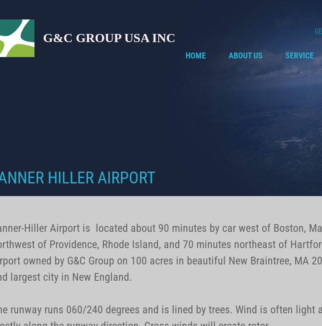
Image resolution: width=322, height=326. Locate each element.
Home (195, 55)
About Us (246, 55)
